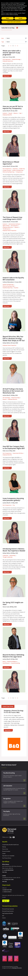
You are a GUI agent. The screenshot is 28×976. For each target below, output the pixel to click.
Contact (3, 853)
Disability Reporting (7, 288)
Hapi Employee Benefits (7, 913)
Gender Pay (22, 168)
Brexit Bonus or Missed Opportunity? (11, 163)
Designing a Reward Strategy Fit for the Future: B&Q (13, 711)
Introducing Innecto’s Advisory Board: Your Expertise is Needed (14, 549)
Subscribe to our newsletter (8, 855)
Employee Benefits (7, 115)
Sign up (5, 901)
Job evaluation (14, 225)
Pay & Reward (6, 663)
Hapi (20, 113)
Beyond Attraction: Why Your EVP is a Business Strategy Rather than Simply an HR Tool (14, 338)
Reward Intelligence (12, 661)
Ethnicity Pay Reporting (8, 172)
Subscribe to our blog (7, 28)
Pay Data (16, 288)
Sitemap (4, 847)
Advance (16, 113)
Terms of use (5, 849)
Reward (4, 399)
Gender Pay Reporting (17, 170)
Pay (14, 505)
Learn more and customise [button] (14, 21)
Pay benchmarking (15, 663)
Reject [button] (7, 18)
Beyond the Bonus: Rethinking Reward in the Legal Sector (13, 655)
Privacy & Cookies (6, 851)
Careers (4, 918)
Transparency (19, 172)
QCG (3, 915)
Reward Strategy (16, 59)
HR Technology (6, 397)
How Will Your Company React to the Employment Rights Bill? (14, 447)
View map (4, 872)
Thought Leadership (7, 557)
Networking (12, 555)
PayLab (10, 113)
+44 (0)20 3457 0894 (9, 879)
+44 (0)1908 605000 (8, 870)
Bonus (4, 661)
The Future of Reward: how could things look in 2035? (12, 218)
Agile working (6, 225)
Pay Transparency (7, 168)
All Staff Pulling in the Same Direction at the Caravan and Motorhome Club (13, 391)
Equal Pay (15, 168)
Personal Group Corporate (8, 909)
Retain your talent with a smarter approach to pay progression (12, 52)
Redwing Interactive (17, 968)
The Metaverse (6, 229)
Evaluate (5, 113)
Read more (8, 76)
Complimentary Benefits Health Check (10, 844)
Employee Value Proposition (9, 230)
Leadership (5, 555)
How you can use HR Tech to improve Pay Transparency (13, 107)
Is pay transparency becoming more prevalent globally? (13, 499)
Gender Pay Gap (7, 170)
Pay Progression (7, 59)
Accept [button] (20, 18)
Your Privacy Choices (6, 858)
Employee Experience (8, 61)
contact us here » (7, 891)
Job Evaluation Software (14, 224)
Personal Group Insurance (8, 911)
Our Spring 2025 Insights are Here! (13, 603)
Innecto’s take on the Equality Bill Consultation (13, 278)
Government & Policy (18, 453)
